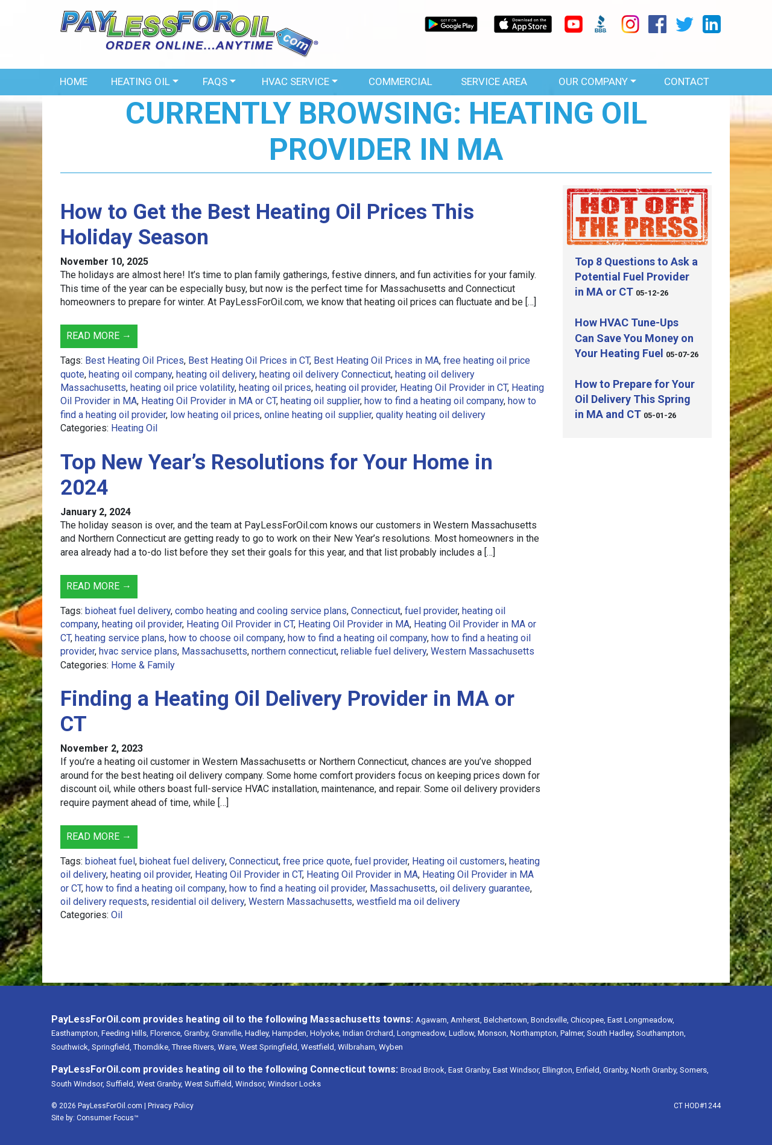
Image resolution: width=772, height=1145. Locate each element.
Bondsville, (550, 1019)
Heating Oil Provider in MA (354, 624)
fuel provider (431, 611)
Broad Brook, (423, 1069)
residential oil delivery (197, 901)
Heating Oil (140, 81)
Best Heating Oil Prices (134, 360)
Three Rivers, (194, 1046)
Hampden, (290, 1033)
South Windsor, (77, 1083)
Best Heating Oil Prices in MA (376, 360)
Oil (116, 915)
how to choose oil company (226, 638)
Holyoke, (325, 1033)
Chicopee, (588, 1019)
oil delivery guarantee (485, 888)
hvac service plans (138, 651)
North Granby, (654, 1069)
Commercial (400, 81)
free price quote (316, 861)
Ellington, (558, 1069)
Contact (686, 81)
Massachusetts (214, 651)
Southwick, (70, 1046)
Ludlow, (462, 1033)
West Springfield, (269, 1046)
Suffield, (120, 1083)
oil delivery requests (103, 901)
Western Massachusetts (482, 651)
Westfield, (318, 1046)
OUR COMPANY (593, 81)
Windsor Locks (294, 1083)
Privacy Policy (171, 1106)
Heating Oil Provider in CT (453, 387)
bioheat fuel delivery (128, 611)
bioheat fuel (110, 861)
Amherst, (466, 1019)
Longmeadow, (422, 1033)
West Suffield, (209, 1083)
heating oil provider (355, 387)
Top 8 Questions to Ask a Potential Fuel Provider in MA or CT (636, 276)
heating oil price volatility (182, 387)
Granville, (227, 1033)
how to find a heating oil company (434, 401)
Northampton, (534, 1033)
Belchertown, (506, 1019)
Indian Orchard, (369, 1033)
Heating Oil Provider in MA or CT (208, 401)
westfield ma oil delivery (408, 901)
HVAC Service (295, 81)
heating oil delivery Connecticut (325, 374)
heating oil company (130, 374)
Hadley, (257, 1033)
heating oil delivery (215, 374)
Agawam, (432, 1019)
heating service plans (120, 638)
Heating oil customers (458, 861)
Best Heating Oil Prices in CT (248, 360)
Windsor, (250, 1083)
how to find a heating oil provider (297, 888)
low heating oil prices (215, 414)
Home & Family (143, 665)
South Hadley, (610, 1033)
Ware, (228, 1046)
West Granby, (160, 1083)
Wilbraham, (357, 1046)
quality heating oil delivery (431, 414)
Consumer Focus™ (108, 1118)
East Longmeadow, (640, 1019)
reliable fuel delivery (383, 651)
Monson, (493, 1033)
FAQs (215, 81)
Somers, (694, 1069)
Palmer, (572, 1033)
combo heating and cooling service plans (261, 611)
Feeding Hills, (124, 1033)
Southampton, (661, 1033)
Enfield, (588, 1069)
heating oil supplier (320, 401)
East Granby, (469, 1069)
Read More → (98, 335)
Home (73, 81)
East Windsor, (516, 1069)
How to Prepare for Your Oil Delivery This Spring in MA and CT (635, 399)
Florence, (166, 1033)
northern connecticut (294, 651)
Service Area (494, 81)
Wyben (391, 1046)
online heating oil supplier (318, 414)
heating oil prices (275, 387)
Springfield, (111, 1046)
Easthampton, (75, 1033)
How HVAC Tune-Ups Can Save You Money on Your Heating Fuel (634, 337)
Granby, (197, 1033)
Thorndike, (151, 1046)
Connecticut (375, 611)
